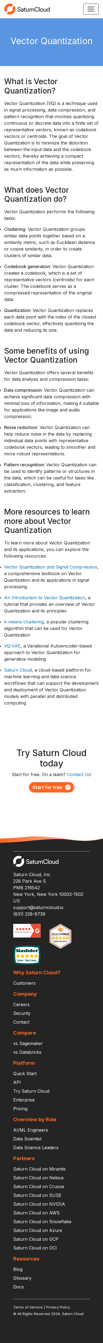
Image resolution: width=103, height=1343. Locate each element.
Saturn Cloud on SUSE (37, 1195)
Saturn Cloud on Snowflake (42, 1221)
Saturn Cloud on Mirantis (39, 1169)
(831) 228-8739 (29, 914)
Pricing (20, 1108)
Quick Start (25, 1073)
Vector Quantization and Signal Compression (50, 567)
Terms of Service (28, 1307)
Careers (21, 1004)
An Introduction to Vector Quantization (44, 597)
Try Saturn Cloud (31, 1091)
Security (21, 1013)
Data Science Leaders (36, 1147)
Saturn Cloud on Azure (37, 1230)
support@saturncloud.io (38, 907)
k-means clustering (24, 621)
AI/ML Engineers (30, 1130)
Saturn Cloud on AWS (36, 1213)
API (17, 1082)
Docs (18, 1287)
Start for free (51, 787)
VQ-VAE (12, 646)
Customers (24, 983)
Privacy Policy (58, 1307)
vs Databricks (27, 1052)
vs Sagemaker (28, 1043)
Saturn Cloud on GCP (36, 1239)
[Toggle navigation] (91, 9)
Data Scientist (27, 1139)
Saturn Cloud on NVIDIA (39, 1204)
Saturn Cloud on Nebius (38, 1177)
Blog (18, 1269)
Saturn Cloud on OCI (35, 1248)
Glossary (22, 1278)
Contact (21, 1022)
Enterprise (24, 1100)
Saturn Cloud (18, 670)
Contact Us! (79, 774)
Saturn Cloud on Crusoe (38, 1186)
